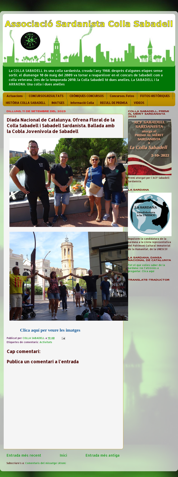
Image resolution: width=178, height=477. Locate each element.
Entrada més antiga (102, 455)
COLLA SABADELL (34, 338)
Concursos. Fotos (122, 96)
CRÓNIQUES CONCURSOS (87, 96)
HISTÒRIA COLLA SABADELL (25, 103)
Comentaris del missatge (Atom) (45, 463)
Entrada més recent (23, 455)
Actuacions (14, 96)
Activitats (45, 342)
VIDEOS (139, 103)
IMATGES (58, 103)
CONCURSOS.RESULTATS (46, 96)
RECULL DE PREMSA (114, 103)
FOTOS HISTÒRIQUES (155, 96)
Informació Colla (82, 103)
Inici (63, 455)
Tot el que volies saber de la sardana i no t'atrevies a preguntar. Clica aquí (146, 267)
